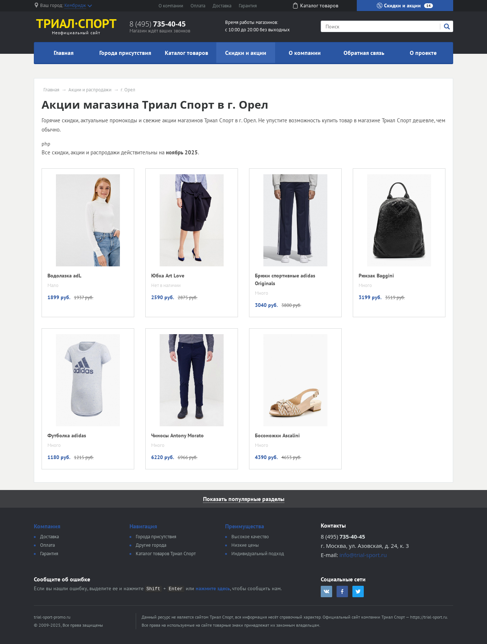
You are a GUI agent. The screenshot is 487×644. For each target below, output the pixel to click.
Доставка (222, 6)
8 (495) (157, 24)
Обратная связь (364, 52)
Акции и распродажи (89, 90)
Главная (64, 52)
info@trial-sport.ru (363, 555)
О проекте (423, 52)
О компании (171, 6)
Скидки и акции (405, 5)
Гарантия (248, 6)
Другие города (151, 545)
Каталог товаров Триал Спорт (166, 553)
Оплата (198, 6)
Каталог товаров (186, 52)
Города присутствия (125, 52)
